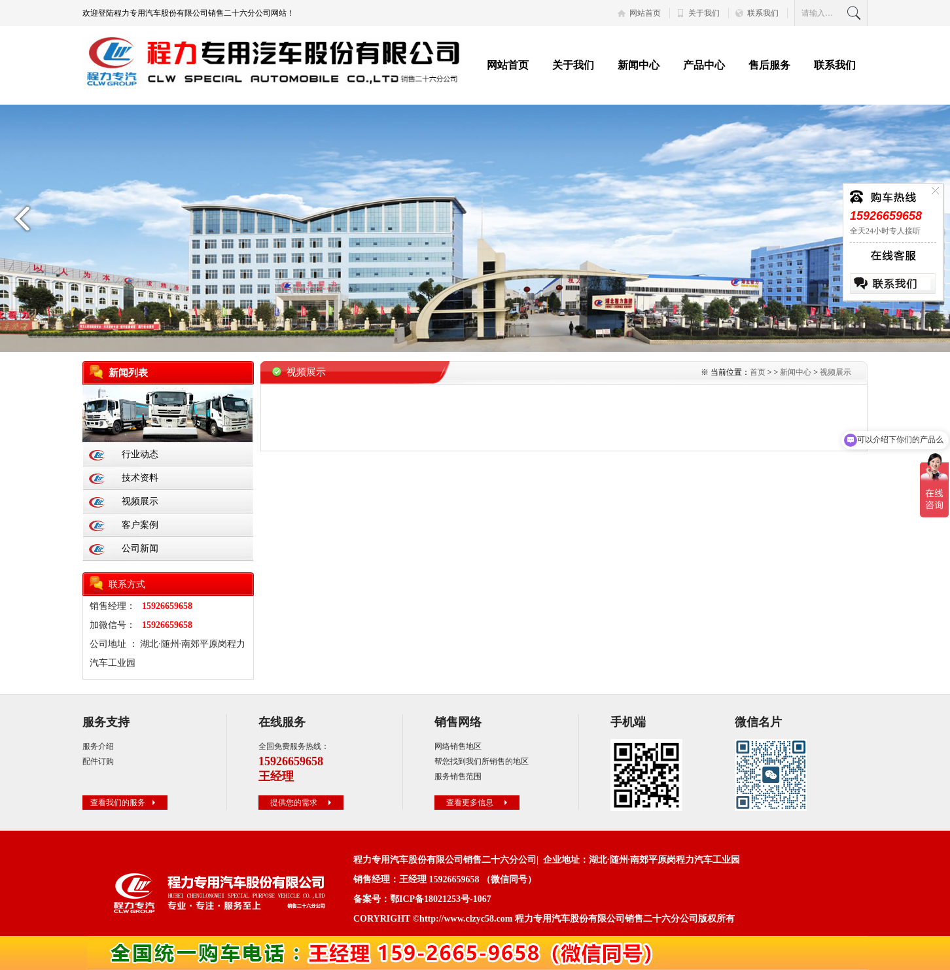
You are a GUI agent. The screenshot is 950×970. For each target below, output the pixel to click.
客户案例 (140, 525)
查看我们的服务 (124, 802)
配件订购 (98, 761)
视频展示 (140, 501)
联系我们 (763, 13)
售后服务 (769, 65)
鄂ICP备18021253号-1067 (440, 899)
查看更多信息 (478, 802)
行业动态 (140, 454)
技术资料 (140, 478)
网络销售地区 (458, 746)
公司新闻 (140, 548)
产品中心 (704, 65)
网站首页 (645, 13)
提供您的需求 (302, 802)
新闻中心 (639, 65)
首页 (757, 372)
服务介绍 (98, 746)
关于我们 (704, 13)
